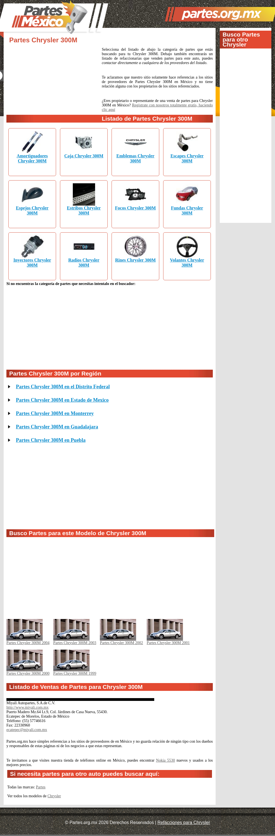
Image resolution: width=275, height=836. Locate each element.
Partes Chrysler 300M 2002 (121, 643)
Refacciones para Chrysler (184, 822)
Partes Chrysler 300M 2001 (168, 643)
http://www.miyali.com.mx (27, 707)
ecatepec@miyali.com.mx (26, 730)
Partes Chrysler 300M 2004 (27, 643)
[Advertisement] (54, 84)
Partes (40, 787)
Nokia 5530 (165, 760)
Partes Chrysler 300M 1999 (74, 673)
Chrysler (54, 796)
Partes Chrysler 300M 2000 (27, 673)
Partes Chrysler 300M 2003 (74, 643)
